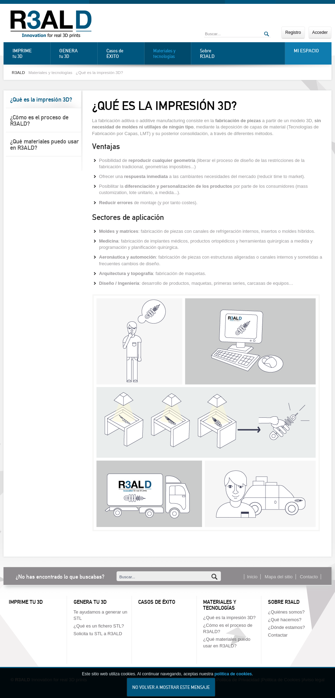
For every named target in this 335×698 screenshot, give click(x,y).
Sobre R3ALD (283, 602)
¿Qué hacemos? (285, 619)
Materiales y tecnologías (164, 53)
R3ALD (18, 72)
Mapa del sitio (279, 576)
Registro (293, 32)
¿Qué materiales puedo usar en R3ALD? (44, 144)
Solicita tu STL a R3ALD (98, 633)
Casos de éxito (156, 602)
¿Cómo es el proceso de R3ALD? (39, 120)
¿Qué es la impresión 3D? (99, 72)
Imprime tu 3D (26, 602)
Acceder (320, 32)
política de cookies (233, 679)
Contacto (309, 576)
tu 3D (30, 53)
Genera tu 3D (90, 602)
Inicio (252, 576)
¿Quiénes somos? (286, 612)
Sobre (217, 53)
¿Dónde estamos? (286, 627)
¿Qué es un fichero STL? (99, 626)
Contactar (278, 635)
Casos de (123, 53)
